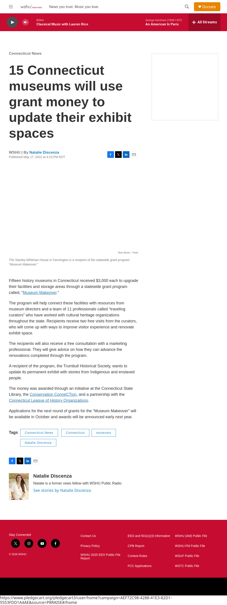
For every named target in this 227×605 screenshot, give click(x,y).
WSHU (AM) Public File (191, 536)
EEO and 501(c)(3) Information (149, 536)
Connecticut (75, 432)
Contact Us (88, 536)
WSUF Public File (187, 556)
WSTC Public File (187, 566)
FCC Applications (139, 566)
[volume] (25, 22)
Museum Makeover (40, 292)
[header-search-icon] (187, 7)
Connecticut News (25, 53)
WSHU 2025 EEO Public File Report (100, 556)
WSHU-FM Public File (190, 546)
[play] (12, 22)
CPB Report (136, 546)
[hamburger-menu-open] (11, 6)
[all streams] (204, 22)
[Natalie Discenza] (19, 486)
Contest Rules (137, 556)
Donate (209, 6)
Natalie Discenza (44, 152)
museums (103, 432)
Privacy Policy (90, 546)
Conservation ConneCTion (53, 394)
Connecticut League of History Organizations (48, 400)
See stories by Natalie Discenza (62, 490)
